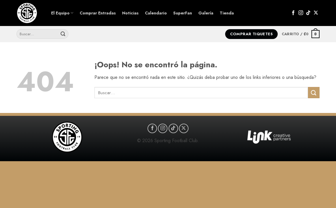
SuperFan (182, 13)
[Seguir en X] (315, 13)
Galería (205, 13)
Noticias (130, 13)
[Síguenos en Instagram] (300, 13)
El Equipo (62, 13)
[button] (301, 34)
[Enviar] (63, 34)
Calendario (156, 13)
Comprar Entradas (98, 13)
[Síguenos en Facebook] (293, 13)
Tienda (227, 13)
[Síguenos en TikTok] (308, 13)
